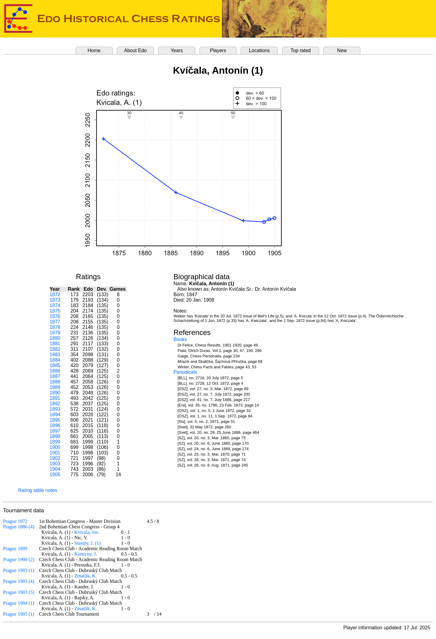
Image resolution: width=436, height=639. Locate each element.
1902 (55, 458)
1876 (55, 316)
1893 (55, 409)
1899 (55, 441)
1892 (55, 403)
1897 (55, 430)
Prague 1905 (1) (18, 614)
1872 (55, 294)
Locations (259, 50)
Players (218, 50)
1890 (55, 392)
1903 (55, 463)
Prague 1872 (15, 521)
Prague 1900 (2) (18, 559)
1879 (55, 332)
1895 (55, 420)
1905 (55, 474)
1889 (55, 387)
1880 (55, 338)
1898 (55, 436)
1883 (55, 354)
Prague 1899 (15, 548)
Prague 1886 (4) (18, 526)
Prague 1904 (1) (18, 603)
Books (180, 339)
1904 (55, 469)
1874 (55, 305)
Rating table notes (37, 490)
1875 (55, 310)
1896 (55, 425)
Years (176, 50)
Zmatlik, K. (85, 575)
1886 (55, 370)
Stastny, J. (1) (87, 543)
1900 (55, 447)
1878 (55, 327)
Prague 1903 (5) (18, 592)
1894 (55, 414)
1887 (55, 376)
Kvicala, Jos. (86, 532)
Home (94, 50)
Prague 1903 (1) (18, 570)
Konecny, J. (85, 554)
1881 (55, 343)
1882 (55, 349)
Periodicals (185, 372)
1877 (55, 321)
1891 (55, 398)
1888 (55, 381)
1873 (55, 300)
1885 (55, 365)
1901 (55, 452)
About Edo (135, 50)
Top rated (301, 50)
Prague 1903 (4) (18, 581)
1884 (55, 360)
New (342, 50)
